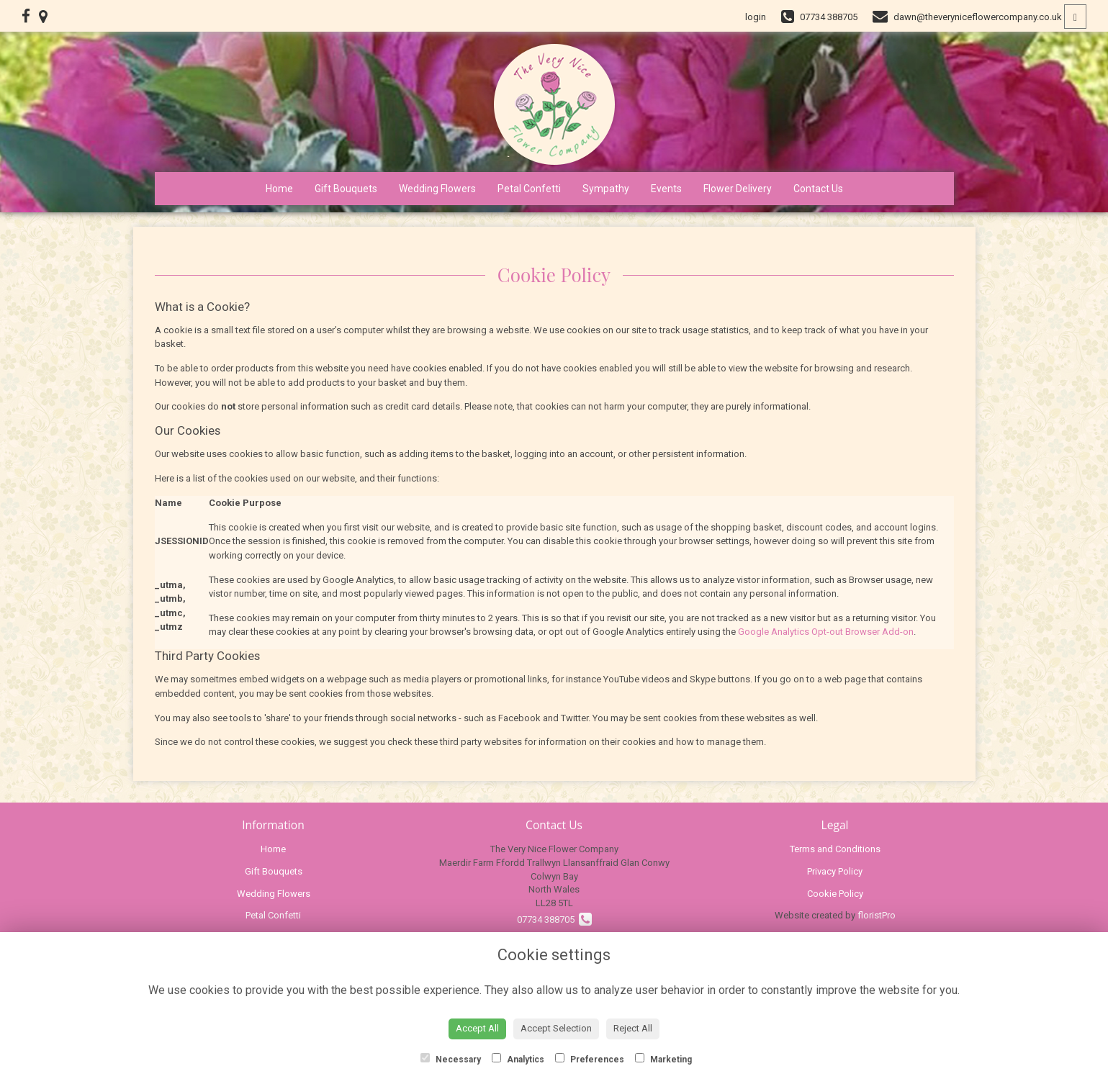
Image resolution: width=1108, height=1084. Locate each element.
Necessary (450, 1059)
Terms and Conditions (835, 849)
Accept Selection (556, 1028)
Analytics (518, 1059)
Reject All (632, 1028)
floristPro (876, 915)
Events (666, 188)
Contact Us (818, 188)
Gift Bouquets (346, 188)
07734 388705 (554, 919)
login (755, 17)
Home (279, 188)
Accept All (477, 1028)
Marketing (663, 1059)
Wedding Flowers (437, 188)
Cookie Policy (835, 893)
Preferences (589, 1059)
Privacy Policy (834, 871)
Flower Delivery (737, 188)
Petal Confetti (529, 188)
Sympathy (605, 188)
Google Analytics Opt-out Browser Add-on (826, 631)
